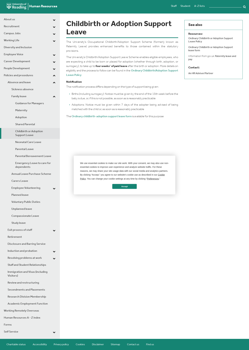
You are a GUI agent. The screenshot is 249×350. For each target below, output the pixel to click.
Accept (124, 186)
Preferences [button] (153, 178)
